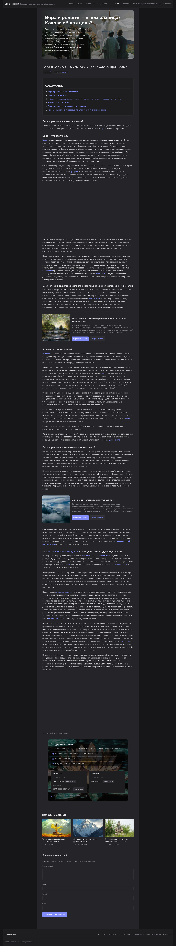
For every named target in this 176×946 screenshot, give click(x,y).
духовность (125, 641)
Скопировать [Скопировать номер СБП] (70, 781)
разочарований (123, 541)
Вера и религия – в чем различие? (63, 92)
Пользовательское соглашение (159, 934)
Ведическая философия (108, 4)
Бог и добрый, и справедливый (96, 556)
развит (127, 418)
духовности (114, 440)
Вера (44, 140)
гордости (46, 544)
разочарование (56, 551)
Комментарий (48, 866)
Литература (126, 4)
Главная (71, 4)
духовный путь (121, 565)
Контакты (112, 934)
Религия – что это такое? (59, 102)
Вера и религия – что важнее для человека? (67, 106)
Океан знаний (11, 3)
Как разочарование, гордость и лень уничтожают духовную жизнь (77, 110)
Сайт (44, 904)
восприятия (47, 271)
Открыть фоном (97, 339)
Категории (90, 4)
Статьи (79, 4)
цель (103, 373)
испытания (65, 565)
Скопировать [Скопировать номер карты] (79, 789)
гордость (72, 551)
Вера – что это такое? (57, 95)
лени (54, 544)
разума (74, 172)
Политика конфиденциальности (131, 934)
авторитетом (95, 298)
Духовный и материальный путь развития (93, 500)
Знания (63, 72)
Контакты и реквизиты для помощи (147, 4)
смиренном (53, 619)
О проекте (167, 4)
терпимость (101, 274)
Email (44, 894)
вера (102, 128)
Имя (44, 884)
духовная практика (64, 592)
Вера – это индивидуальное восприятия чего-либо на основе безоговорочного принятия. (86, 99)
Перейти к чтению (80, 339)
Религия (46, 354)
